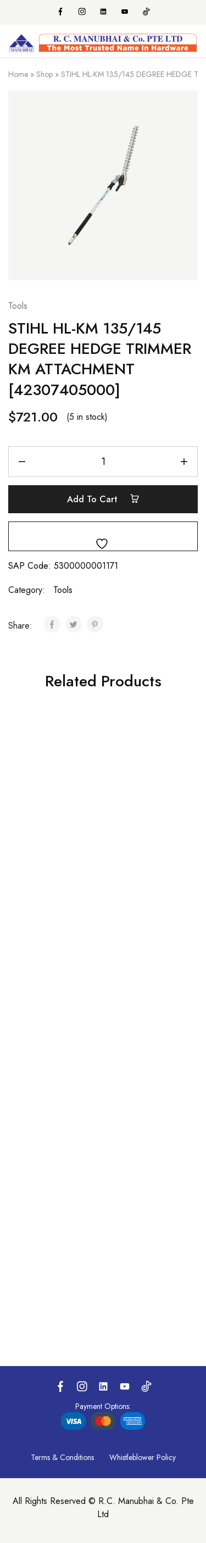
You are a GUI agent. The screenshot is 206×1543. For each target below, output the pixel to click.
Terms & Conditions (62, 1457)
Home (18, 74)
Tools (17, 305)
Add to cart (103, 499)
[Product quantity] (103, 461)
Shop (44, 74)
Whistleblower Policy (142, 1457)
